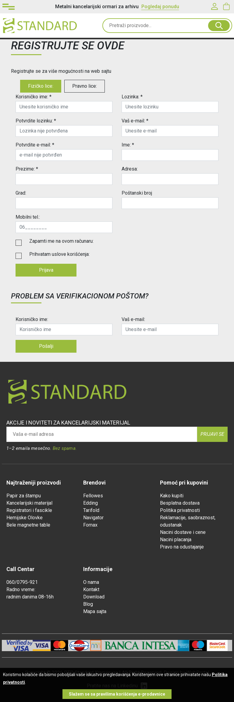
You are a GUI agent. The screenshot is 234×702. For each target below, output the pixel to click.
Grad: (21, 193)
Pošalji (46, 346)
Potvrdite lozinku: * (36, 121)
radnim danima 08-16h (30, 597)
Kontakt (91, 589)
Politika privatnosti (180, 510)
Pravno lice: (84, 86)
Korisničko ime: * (33, 97)
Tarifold (91, 510)
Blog (88, 604)
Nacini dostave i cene (183, 532)
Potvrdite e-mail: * (35, 145)
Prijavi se (212, 434)
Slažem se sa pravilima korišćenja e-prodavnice (117, 694)
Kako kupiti (171, 496)
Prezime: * (27, 169)
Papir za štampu (23, 496)
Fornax (90, 525)
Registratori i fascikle (29, 510)
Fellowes (93, 496)
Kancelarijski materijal (29, 503)
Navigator (93, 517)
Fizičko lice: (40, 86)
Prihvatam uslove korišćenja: (59, 254)
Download (94, 597)
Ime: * (128, 145)
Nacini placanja (175, 539)
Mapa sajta (94, 611)
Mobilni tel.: (28, 217)
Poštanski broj (137, 193)
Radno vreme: (20, 589)
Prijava (46, 270)
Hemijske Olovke (24, 517)
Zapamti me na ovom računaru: (61, 241)
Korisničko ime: (32, 319)
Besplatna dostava (180, 503)
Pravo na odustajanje (182, 547)
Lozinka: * (132, 97)
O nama (91, 582)
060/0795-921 (22, 582)
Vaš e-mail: (133, 319)
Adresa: (130, 169)
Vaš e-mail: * (135, 121)
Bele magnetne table (28, 525)
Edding (90, 503)
